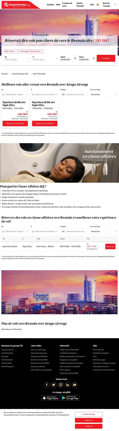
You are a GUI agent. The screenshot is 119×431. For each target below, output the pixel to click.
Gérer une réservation (38, 350)
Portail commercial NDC (39, 360)
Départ (63, 57)
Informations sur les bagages (41, 370)
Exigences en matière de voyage (104, 363)
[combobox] (16, 59)
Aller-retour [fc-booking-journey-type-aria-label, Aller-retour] (9, 51)
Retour (81, 57)
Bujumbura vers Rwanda (11, 329)
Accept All (88, 426)
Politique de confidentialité (69, 350)
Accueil (4, 74)
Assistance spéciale (38, 366)
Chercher (106, 58)
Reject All (88, 420)
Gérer (58, 4)
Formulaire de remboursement (103, 370)
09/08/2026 (84, 59)
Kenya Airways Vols (20, 74)
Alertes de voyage (99, 360)
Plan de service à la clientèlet (70, 366)
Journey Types (95, 89)
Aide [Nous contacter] (100, 353)
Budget (63, 89)
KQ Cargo (4, 356)
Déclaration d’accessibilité (69, 373)
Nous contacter (98, 350)
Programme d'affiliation (39, 356)
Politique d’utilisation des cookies (71, 363)
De (6, 57)
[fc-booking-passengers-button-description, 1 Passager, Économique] (29, 51)
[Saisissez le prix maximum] (76, 94)
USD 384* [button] (101, 40)
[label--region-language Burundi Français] (106, 4)
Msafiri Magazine (7, 366)
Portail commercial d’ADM (40, 363)
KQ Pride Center (7, 360)
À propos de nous (67, 4)
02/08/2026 (65, 59)
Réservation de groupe (39, 353)
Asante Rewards (80, 4)
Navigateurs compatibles (69, 360)
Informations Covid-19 (101, 366)
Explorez (50, 4)
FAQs (95, 356)
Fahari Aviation (6, 363)
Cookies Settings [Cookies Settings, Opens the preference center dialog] (88, 414)
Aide (92, 4)
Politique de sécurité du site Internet (72, 356)
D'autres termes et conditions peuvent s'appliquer (29, 135)
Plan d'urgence (65, 370)
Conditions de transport (68, 353)
